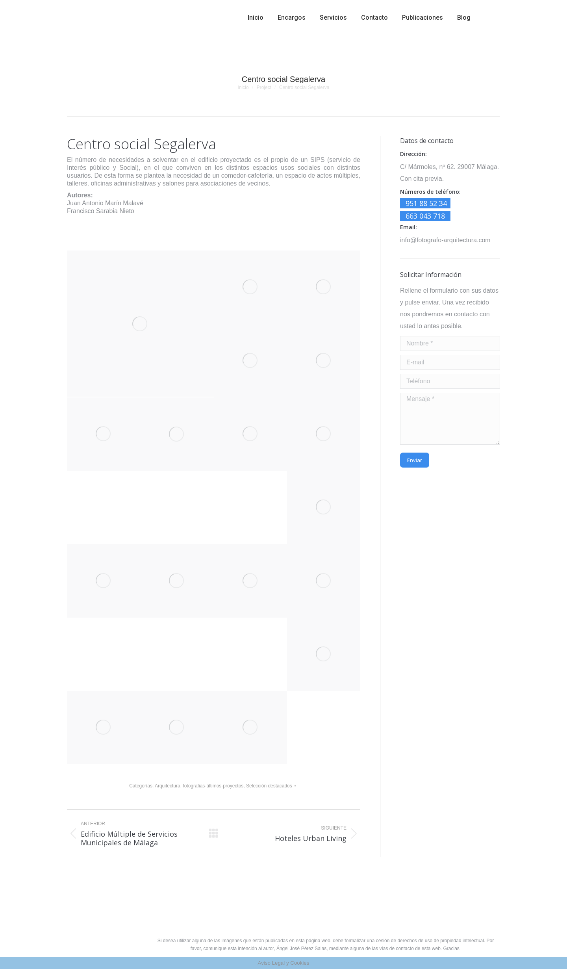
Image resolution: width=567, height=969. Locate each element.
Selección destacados (269, 786)
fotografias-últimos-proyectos (213, 786)
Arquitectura (167, 786)
